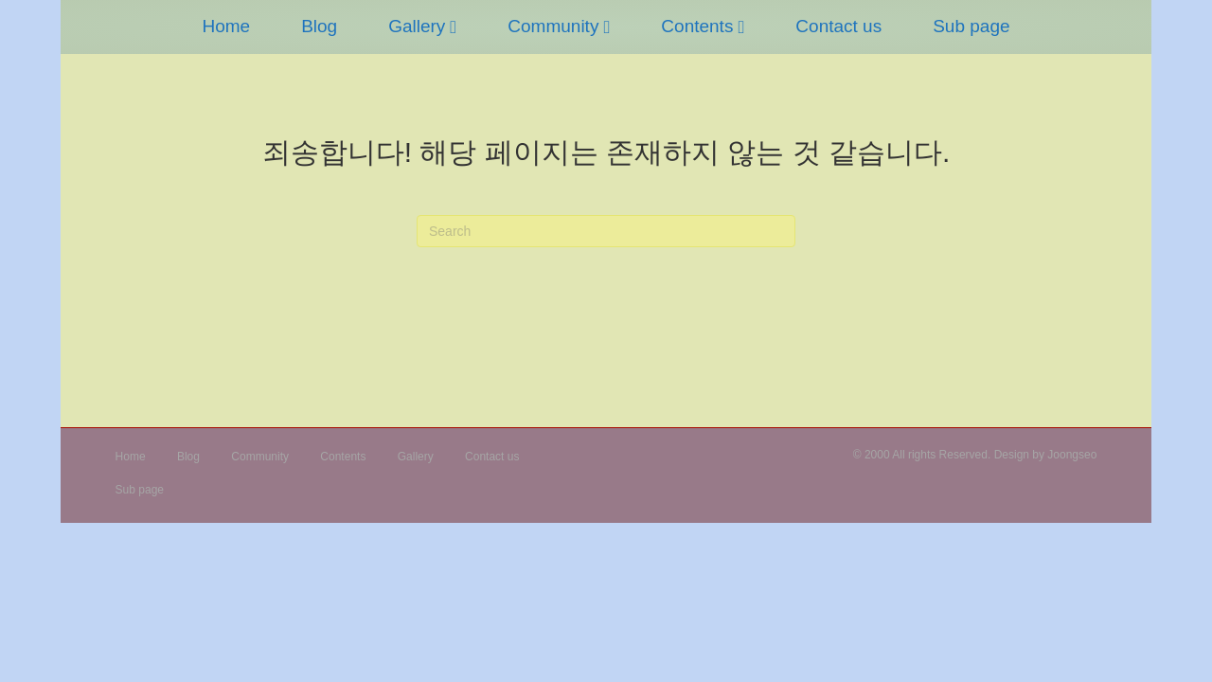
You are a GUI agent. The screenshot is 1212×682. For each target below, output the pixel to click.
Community (482, 70)
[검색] (606, 231)
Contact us (909, 70)
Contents (768, 70)
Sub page (1042, 70)
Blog (248, 70)
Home (155, 70)
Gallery (345, 70)
